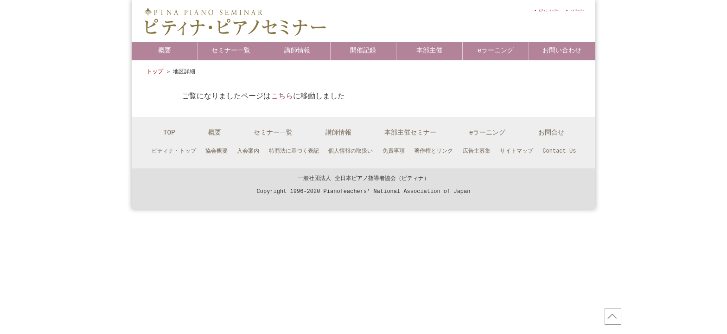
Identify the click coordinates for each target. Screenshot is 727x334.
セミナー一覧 (230, 50)
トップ (155, 72)
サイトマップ (516, 151)
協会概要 (216, 151)
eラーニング (496, 50)
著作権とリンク (433, 151)
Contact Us (559, 151)
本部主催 (429, 50)
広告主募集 (477, 151)
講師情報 (297, 50)
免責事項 (394, 151)
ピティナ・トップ (174, 151)
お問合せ (551, 132)
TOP (169, 132)
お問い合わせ (561, 50)
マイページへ (569, 9)
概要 (164, 50)
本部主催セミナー (410, 132)
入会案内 (248, 151)
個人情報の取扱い (350, 151)
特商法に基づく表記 (294, 151)
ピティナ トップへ (517, 9)
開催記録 (363, 50)
